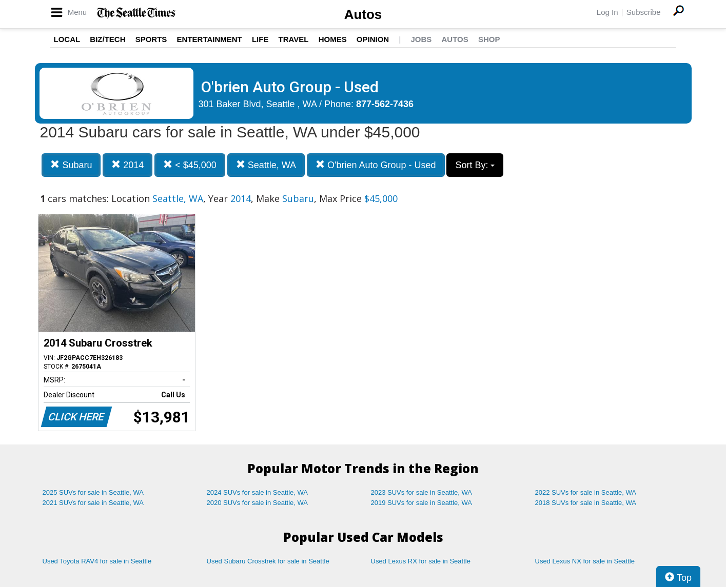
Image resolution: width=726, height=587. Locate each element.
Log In (607, 12)
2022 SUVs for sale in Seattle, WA (586, 492)
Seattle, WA (266, 164)
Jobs (420, 39)
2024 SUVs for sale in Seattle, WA (257, 492)
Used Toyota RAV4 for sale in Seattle (97, 561)
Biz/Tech (107, 39)
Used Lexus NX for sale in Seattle (585, 561)
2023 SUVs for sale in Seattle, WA (422, 492)
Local (67, 39)
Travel (294, 39)
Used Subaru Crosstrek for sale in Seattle (268, 561)
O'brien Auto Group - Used (376, 164)
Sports (151, 39)
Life (260, 39)
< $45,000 (190, 164)
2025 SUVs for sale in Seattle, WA (93, 492)
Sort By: (475, 165)
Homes (333, 39)
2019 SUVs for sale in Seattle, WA (422, 503)
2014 (127, 164)
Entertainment (209, 39)
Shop (489, 39)
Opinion (373, 39)
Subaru (71, 164)
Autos (363, 14)
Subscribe (643, 12)
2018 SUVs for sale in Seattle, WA (586, 503)
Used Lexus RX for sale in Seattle (420, 561)
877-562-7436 (385, 104)
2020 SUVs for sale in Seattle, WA (257, 503)
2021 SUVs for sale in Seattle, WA (93, 503)
